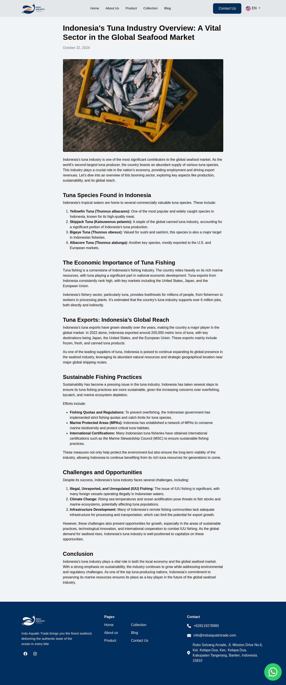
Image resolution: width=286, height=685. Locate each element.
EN (251, 8)
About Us (111, 8)
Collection (149, 8)
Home (94, 8)
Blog (166, 8)
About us (111, 633)
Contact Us (227, 8)
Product (130, 8)
